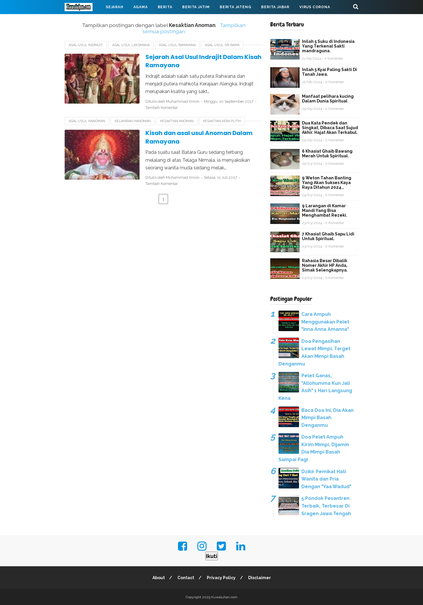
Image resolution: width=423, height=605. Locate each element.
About (158, 577)
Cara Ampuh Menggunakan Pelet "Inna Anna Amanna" (325, 321)
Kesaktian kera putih (222, 121)
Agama (140, 7)
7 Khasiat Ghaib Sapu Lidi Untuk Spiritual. (328, 236)
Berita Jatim (196, 7)
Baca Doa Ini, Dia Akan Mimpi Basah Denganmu (327, 417)
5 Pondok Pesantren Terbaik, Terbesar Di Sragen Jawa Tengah (326, 506)
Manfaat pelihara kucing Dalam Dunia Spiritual (328, 98)
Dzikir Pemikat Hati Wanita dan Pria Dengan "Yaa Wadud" (326, 479)
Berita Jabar (275, 7)
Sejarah (114, 7)
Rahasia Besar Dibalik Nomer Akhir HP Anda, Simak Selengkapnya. (325, 265)
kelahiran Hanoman (133, 121)
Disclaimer (259, 577)
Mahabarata (83, 21)
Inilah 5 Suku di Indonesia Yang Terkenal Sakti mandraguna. (328, 46)
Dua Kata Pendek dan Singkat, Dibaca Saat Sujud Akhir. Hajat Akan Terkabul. (330, 128)
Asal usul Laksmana (131, 45)
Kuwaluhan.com (224, 597)
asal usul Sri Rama (222, 45)
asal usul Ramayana (177, 45)
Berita (165, 7)
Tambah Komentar (161, 107)
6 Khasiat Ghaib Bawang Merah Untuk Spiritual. (327, 153)
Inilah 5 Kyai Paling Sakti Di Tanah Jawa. (329, 72)
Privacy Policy (221, 577)
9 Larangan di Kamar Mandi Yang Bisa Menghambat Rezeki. (324, 210)
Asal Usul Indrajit (86, 45)
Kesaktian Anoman (177, 121)
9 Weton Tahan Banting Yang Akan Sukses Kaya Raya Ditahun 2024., (326, 183)
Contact (185, 577)
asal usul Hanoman (87, 121)
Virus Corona (314, 7)
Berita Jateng (235, 7)
